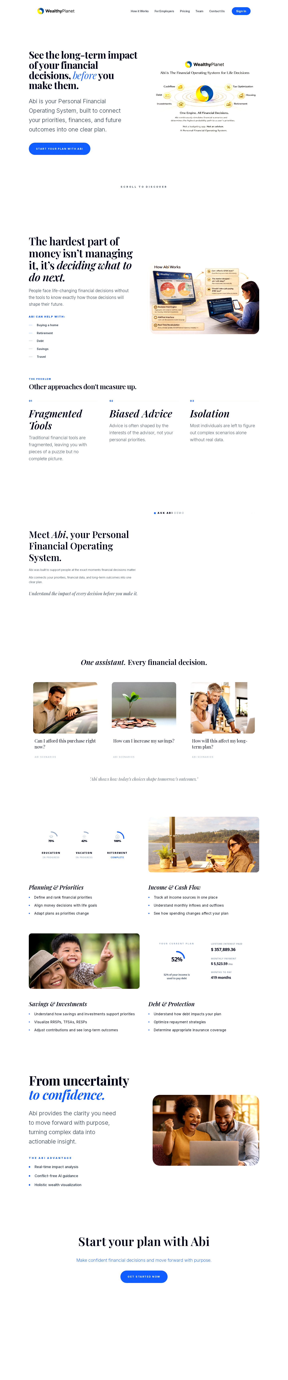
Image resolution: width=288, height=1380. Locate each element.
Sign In (241, 11)
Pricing (185, 11)
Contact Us (217, 11)
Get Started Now (144, 1316)
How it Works (140, 11)
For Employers (164, 11)
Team (199, 11)
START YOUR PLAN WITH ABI (59, 181)
